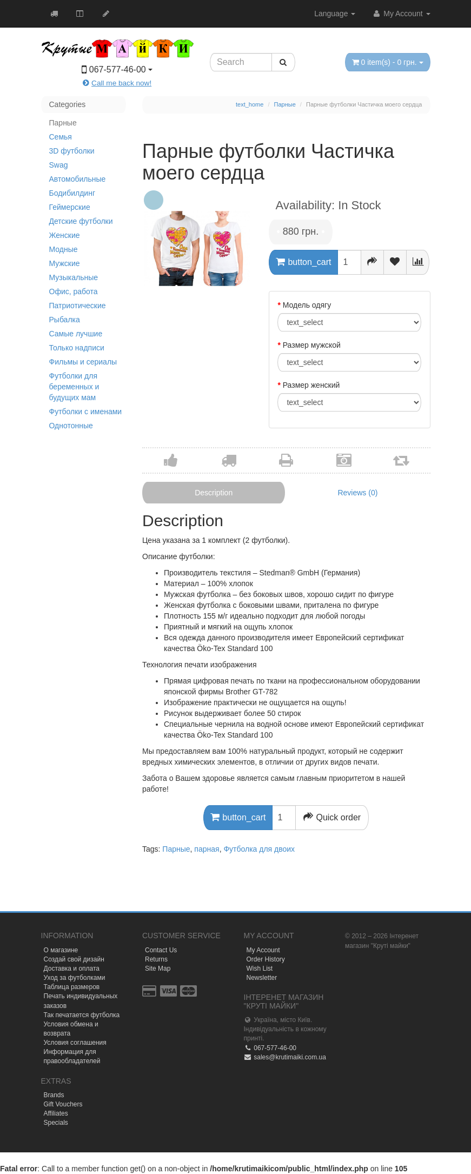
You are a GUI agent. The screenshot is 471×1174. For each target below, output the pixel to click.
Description (214, 492)
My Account (401, 13)
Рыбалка (64, 319)
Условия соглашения (75, 1042)
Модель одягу (307, 305)
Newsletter (262, 977)
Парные (63, 122)
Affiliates (56, 1113)
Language (334, 13)
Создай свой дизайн (74, 959)
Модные (63, 249)
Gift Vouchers (63, 1104)
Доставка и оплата (72, 968)
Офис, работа (73, 291)
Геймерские (69, 207)
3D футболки (72, 151)
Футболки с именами (85, 411)
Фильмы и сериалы (83, 361)
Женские (64, 235)
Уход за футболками (74, 977)
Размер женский (311, 385)
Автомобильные (77, 179)
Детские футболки (81, 221)
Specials (56, 1122)
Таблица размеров (72, 987)
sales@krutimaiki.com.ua (285, 1057)
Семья (60, 136)
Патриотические (77, 305)
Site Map (157, 968)
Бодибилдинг (72, 193)
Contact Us (161, 950)
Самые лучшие (76, 333)
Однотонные (71, 425)
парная (206, 849)
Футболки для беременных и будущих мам (74, 387)
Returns (156, 959)
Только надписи (76, 347)
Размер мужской (312, 345)
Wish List (260, 968)
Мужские (64, 263)
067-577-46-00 (270, 1048)
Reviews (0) (357, 492)
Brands (54, 1095)
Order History (266, 959)
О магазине (61, 950)
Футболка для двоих (259, 849)
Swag (58, 165)
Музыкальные (73, 277)
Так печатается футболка (82, 1015)
